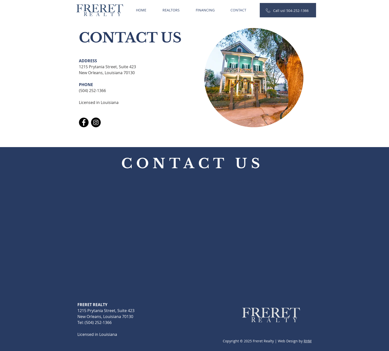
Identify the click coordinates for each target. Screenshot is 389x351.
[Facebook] (84, 122)
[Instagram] (96, 122)
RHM (308, 341)
